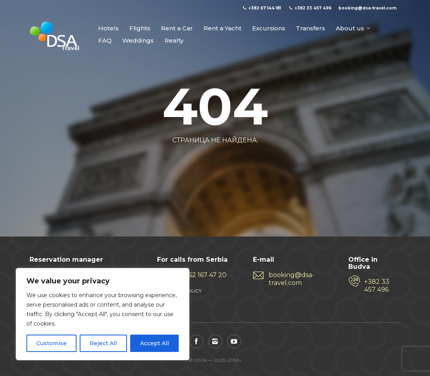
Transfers (310, 28)
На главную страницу (215, 159)
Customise (51, 343)
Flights (139, 28)
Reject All (103, 343)
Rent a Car (177, 28)
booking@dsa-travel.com (291, 279)
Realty (174, 40)
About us (350, 28)
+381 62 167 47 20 (199, 275)
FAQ (105, 40)
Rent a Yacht (222, 28)
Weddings (138, 40)
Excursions (268, 28)
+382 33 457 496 (376, 285)
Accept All (154, 343)
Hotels (108, 28)
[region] (102, 314)
